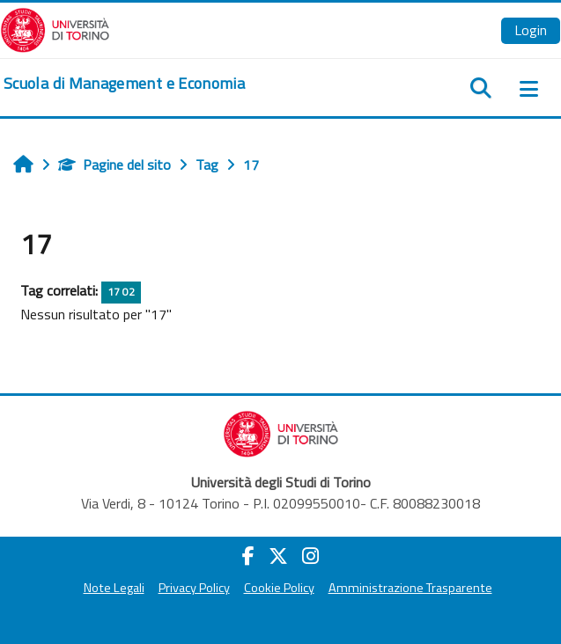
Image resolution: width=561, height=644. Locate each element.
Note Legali (114, 587)
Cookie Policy (279, 587)
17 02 (121, 291)
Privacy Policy (194, 587)
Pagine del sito (114, 164)
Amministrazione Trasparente (410, 587)
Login (530, 29)
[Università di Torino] (55, 28)
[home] (124, 83)
